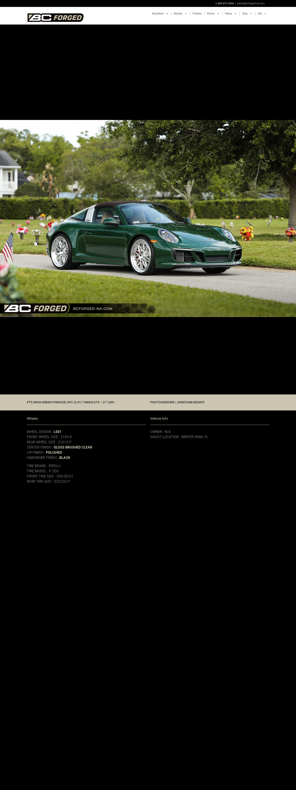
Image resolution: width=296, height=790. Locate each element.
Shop (247, 13)
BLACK (64, 458)
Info (262, 13)
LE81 (57, 432)
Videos (231, 13)
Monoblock (160, 13)
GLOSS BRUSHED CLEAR (73, 447)
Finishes (197, 13)
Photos (213, 13)
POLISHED (54, 452)
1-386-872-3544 (224, 3)
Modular (180, 13)
